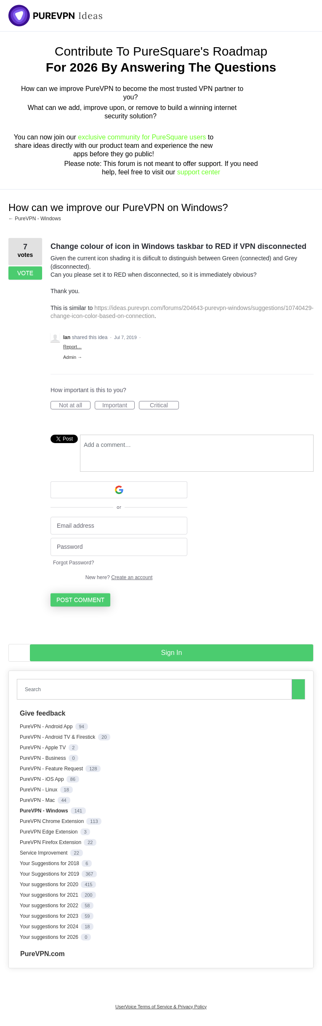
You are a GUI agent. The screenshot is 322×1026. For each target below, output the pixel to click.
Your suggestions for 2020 (50, 884)
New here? (118, 577)
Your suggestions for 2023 (50, 916)
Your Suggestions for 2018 (50, 863)
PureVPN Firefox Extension (51, 842)
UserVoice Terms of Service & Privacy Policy (161, 1006)
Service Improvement (44, 853)
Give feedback (43, 713)
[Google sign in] (119, 489)
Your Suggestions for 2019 (50, 874)
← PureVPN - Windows (34, 219)
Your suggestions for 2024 (50, 927)
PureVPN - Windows (44, 811)
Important (118, 405)
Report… (72, 346)
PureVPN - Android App (47, 726)
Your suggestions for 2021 (50, 895)
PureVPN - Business (43, 758)
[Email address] (119, 526)
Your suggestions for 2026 (50, 937)
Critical (164, 405)
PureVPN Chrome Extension (52, 821)
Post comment (80, 599)
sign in (171, 652)
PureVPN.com (42, 953)
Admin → (72, 357)
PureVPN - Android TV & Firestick (58, 737)
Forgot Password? (73, 563)
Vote (25, 273)
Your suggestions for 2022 (50, 905)
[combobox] (156, 689)
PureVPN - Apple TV (43, 748)
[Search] (298, 689)
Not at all (74, 405)
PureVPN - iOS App (42, 779)
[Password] (119, 547)
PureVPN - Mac (38, 800)
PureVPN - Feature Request (52, 769)
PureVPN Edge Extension (49, 832)
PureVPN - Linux (39, 790)
